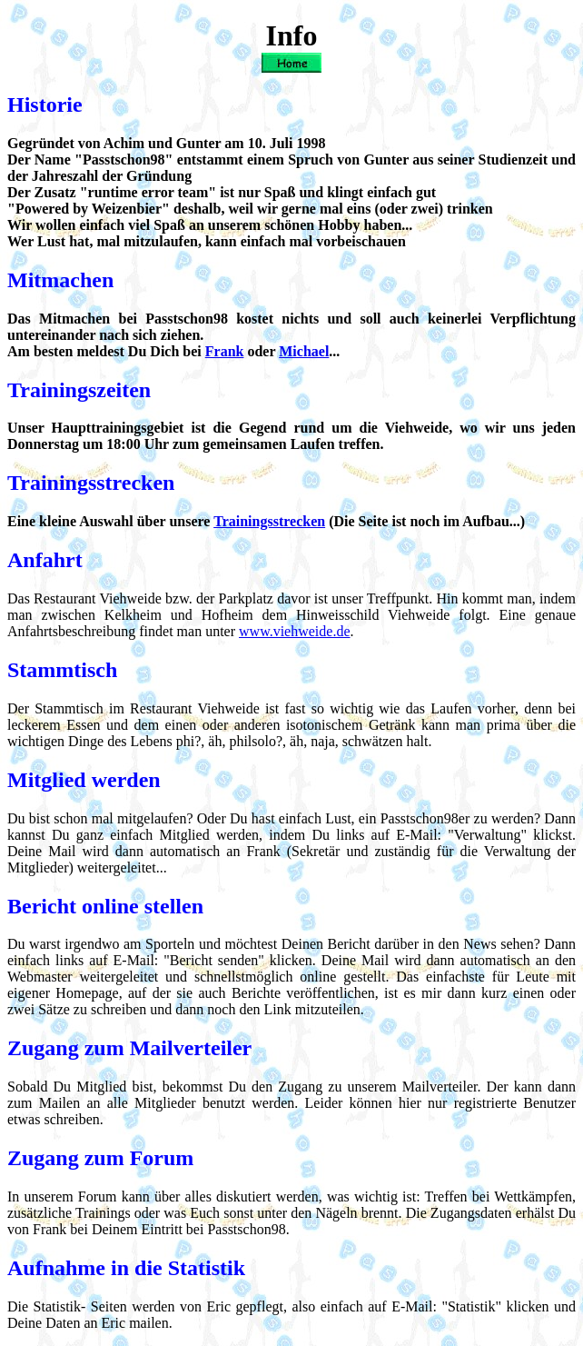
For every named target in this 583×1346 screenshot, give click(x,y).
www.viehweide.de (294, 631)
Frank (224, 351)
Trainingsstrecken (269, 521)
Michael (304, 351)
